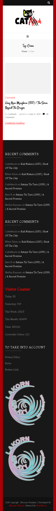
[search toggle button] (49, 3)
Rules (8, 363)
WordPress (41, 505)
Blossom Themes (16, 505)
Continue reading (14, 122)
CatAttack (12, 114)
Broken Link (12, 369)
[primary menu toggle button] (28, 36)
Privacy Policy (12, 357)
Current (10, 97)
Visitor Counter (17, 289)
